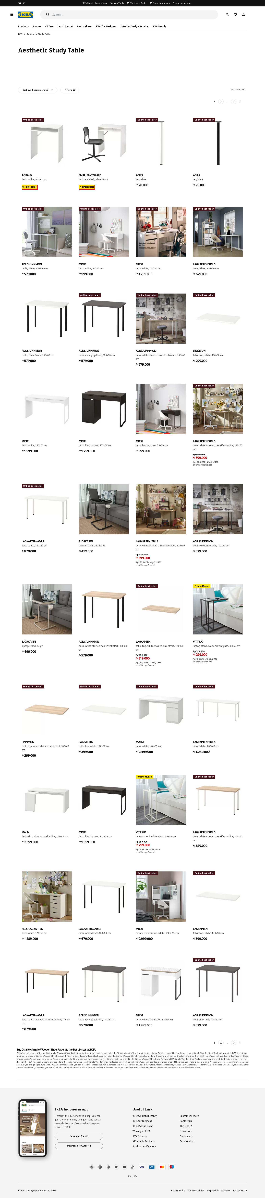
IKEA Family (159, 26)
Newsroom (186, 1131)
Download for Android (79, 1145)
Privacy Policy (178, 1190)
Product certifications (144, 1146)
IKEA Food (87, 3)
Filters (70, 90)
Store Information (161, 3)
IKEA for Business (106, 26)
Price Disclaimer (196, 1190)
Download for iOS (79, 1136)
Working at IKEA (141, 1131)
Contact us (186, 1121)
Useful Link (142, 1109)
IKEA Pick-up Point (142, 1126)
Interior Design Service (134, 26)
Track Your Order (138, 3)
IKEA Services (139, 1136)
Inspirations (101, 3)
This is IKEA (186, 1126)
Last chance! (65, 26)
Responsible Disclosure (219, 1190)
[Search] (135, 14)
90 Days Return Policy (144, 1115)
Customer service (189, 1115)
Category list (187, 1141)
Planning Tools (117, 3)
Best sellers (84, 26)
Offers (49, 26)
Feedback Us (187, 1136)
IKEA (20, 34)
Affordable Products (143, 1141)
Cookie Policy (240, 1190)
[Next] (240, 101)
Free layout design (182, 3)
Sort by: (35, 90)
